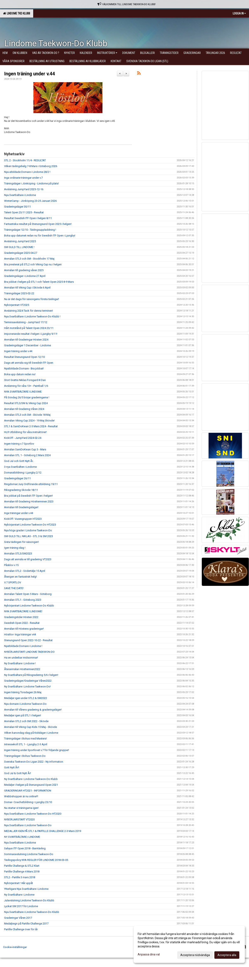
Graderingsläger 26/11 (17, 478)
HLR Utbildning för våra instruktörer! (25, 432)
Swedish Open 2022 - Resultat (22, 622)
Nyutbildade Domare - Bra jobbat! (24, 368)
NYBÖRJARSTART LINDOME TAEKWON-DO (29, 651)
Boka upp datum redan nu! (19, 374)
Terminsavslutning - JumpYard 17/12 (25, 322)
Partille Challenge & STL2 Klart (21, 865)
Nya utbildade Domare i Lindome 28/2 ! (27, 171)
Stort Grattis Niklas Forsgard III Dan (25, 380)
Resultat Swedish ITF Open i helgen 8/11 (28, 218)
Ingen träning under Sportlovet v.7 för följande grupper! (36, 750)
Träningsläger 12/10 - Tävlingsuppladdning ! (30, 229)
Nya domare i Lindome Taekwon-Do (25, 703)
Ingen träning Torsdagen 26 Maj (22, 692)
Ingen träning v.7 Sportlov (19, 443)
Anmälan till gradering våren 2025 (23, 270)
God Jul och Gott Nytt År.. (19, 461)
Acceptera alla (226, 955)
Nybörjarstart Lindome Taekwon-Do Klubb (29, 605)
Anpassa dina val (149, 954)
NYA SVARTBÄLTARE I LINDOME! (23, 611)
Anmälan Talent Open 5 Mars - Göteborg (28, 594)
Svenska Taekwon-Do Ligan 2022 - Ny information (33, 761)
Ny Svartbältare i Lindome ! (20, 663)
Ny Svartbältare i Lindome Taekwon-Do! (27, 686)
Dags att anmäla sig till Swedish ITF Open (28, 362)
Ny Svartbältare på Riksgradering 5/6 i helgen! (31, 674)
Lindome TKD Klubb (16, 13)
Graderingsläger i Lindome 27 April (24, 276)
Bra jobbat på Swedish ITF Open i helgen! (28, 495)
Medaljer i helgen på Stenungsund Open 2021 (31, 784)
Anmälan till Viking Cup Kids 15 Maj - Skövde (30, 727)
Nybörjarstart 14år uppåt (18, 883)
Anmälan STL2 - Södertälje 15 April (24, 570)
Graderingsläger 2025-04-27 (20, 252)
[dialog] (189, 944)
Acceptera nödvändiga (195, 955)
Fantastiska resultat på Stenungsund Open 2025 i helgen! (38, 223)
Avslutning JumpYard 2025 (20, 241)
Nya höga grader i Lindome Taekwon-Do (28, 530)
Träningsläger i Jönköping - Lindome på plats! (31, 183)
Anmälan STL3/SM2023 (18, 553)
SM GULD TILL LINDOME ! (19, 247)
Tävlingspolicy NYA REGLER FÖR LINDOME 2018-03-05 (36, 859)
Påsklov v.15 (11, 565)
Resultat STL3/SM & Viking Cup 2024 (26, 403)
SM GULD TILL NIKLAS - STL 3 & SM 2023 (28, 536)
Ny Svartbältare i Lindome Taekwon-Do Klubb (31, 779)
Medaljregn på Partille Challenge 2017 (26, 923)
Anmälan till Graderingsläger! (21, 507)
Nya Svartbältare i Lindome (20, 195)
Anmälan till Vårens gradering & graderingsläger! (33, 709)
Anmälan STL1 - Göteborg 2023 (22, 599)
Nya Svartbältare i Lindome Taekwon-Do (28, 825)
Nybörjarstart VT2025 (16, 304)
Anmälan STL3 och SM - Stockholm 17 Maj (29, 258)
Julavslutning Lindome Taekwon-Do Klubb (29, 900)
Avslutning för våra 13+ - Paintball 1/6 (26, 385)
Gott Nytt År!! (11, 767)
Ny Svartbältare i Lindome (19, 894)
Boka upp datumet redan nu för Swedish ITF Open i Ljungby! (39, 235)
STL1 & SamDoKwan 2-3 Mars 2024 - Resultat (31, 426)
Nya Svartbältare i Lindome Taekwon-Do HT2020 (32, 813)
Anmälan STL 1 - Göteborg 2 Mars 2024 (27, 455)
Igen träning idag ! (14, 547)
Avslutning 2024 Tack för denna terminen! (28, 310)
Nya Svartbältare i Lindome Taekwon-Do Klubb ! (32, 316)
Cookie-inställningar (15, 947)
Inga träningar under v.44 (18, 513)
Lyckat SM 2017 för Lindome (21, 906)
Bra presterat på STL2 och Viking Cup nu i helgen (33, 264)
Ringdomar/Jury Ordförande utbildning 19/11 (31, 484)
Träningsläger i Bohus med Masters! (25, 738)
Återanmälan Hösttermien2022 (22, 669)
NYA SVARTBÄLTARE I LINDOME (23, 391)
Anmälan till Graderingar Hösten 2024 (26, 339)
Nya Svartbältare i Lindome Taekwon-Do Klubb (31, 912)
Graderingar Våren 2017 (18, 917)
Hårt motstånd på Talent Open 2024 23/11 (28, 328)
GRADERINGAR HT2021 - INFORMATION (27, 790)
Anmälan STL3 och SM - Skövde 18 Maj (27, 414)
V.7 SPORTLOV (12, 582)
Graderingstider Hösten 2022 (21, 617)
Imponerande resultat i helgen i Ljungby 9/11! (30, 333)
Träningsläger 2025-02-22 (19, 293)
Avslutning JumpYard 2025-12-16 (23, 189)
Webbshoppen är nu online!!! (21, 796)
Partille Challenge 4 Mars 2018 (21, 871)
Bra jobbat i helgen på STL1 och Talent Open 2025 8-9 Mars (39, 281)
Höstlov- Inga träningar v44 (20, 634)
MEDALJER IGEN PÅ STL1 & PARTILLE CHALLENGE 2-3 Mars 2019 (42, 831)
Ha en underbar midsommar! (21, 657)
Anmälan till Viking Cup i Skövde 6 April (27, 287)
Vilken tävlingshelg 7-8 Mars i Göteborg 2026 (30, 166)
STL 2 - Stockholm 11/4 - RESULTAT (25, 160)
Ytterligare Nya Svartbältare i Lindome (26, 888)
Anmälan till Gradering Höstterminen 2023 (28, 501)
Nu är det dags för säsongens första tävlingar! (31, 299)
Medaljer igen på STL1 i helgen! (22, 715)
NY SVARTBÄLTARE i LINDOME (22, 836)
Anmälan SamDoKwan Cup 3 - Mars (25, 449)
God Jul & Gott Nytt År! (17, 773)
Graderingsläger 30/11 (17, 206)
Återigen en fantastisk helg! (20, 576)
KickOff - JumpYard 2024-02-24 (22, 437)
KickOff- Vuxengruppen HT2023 (23, 518)
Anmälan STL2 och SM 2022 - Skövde (26, 721)
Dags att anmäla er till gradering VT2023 (27, 559)
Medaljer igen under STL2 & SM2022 (25, 698)
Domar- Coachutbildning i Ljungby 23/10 (28, 802)
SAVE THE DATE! (13, 588)
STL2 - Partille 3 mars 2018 (19, 877)
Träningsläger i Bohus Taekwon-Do (25, 755)
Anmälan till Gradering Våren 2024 (24, 409)
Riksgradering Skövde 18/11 (21, 489)
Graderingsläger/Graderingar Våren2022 (28, 680)
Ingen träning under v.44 (29, 74)
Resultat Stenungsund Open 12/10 (24, 356)
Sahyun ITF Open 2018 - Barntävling (25, 848)
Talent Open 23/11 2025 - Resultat (24, 212)
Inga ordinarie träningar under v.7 (23, 177)
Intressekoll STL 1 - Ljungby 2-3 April (25, 744)
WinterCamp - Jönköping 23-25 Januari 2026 (30, 200)
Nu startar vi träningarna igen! (21, 807)
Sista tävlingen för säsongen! (21, 541)
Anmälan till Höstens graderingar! (24, 628)
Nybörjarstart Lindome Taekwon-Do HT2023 (30, 524)
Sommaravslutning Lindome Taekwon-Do (28, 854)
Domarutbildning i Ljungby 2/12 (22, 472)
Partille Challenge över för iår (21, 929)
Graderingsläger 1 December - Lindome (27, 345)
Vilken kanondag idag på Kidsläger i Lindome (31, 732)
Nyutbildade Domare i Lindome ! (23, 646)
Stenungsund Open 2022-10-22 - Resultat (28, 640)
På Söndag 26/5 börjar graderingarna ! (26, 397)
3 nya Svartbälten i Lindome (20, 466)
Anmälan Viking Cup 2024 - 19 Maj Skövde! (29, 420)
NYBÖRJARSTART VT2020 (19, 819)
